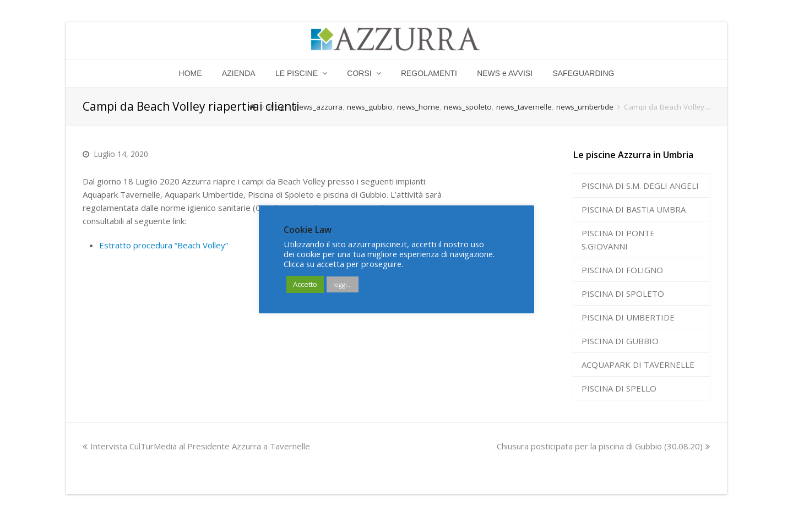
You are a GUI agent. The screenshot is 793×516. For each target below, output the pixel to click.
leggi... (342, 284)
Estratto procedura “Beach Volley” (163, 245)
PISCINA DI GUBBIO (620, 340)
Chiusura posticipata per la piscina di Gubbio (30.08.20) (603, 446)
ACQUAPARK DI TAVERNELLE (638, 364)
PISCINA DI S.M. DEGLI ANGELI (640, 185)
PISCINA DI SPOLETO (623, 293)
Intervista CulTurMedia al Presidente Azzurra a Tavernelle (196, 446)
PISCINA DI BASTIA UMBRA (634, 209)
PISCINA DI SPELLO (619, 388)
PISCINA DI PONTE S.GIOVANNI (618, 239)
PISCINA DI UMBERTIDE (628, 317)
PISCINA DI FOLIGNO (622, 269)
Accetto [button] (305, 284)
